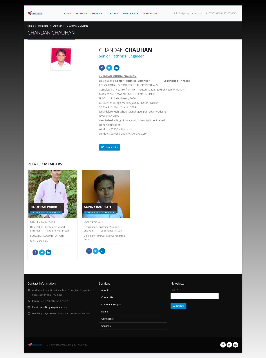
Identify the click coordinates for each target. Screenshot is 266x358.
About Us (81, 13)
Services (97, 13)
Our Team (112, 13)
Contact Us (150, 13)
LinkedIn (117, 68)
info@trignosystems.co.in (187, 13)
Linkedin (235, 345)
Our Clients (130, 13)
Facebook (102, 68)
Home (67, 13)
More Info (109, 147)
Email (174, 289)
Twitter (109, 68)
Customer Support (111, 304)
